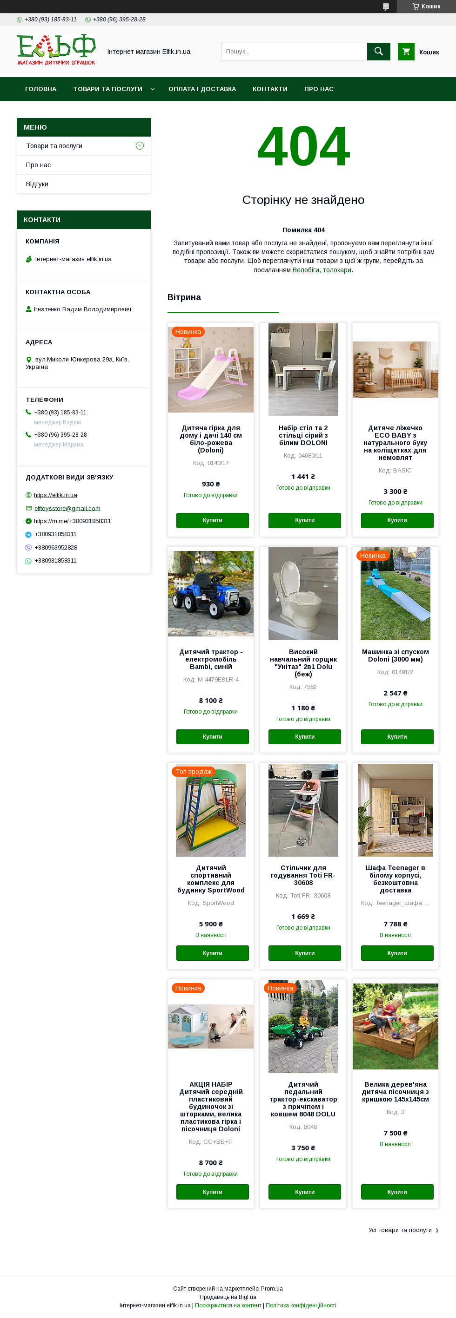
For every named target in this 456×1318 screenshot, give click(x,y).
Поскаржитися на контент (228, 1305)
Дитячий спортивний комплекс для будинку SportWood (211, 879)
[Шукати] (378, 51)
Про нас (319, 88)
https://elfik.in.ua (55, 495)
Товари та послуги (107, 88)
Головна (40, 88)
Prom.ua (272, 1288)
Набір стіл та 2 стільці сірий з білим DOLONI (303, 435)
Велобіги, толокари (322, 270)
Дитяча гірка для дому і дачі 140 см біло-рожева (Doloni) (211, 439)
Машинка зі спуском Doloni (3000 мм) (395, 655)
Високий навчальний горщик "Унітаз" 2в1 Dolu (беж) (303, 663)
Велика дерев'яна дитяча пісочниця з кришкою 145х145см (395, 1092)
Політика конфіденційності (301, 1305)
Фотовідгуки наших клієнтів (175, 113)
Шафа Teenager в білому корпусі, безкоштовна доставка (395, 879)
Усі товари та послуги (400, 1229)
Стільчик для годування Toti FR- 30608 (303, 875)
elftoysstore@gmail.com (67, 508)
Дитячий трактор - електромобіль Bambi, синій (211, 659)
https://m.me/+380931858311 (72, 521)
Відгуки (37, 184)
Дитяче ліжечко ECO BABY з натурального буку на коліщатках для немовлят (395, 442)
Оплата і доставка (202, 88)
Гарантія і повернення (66, 113)
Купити (212, 520)
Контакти (270, 88)
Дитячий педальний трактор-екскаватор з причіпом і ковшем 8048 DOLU (303, 1099)
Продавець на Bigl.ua (228, 1297)
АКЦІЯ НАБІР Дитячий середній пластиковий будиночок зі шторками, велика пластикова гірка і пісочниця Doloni (211, 1107)
